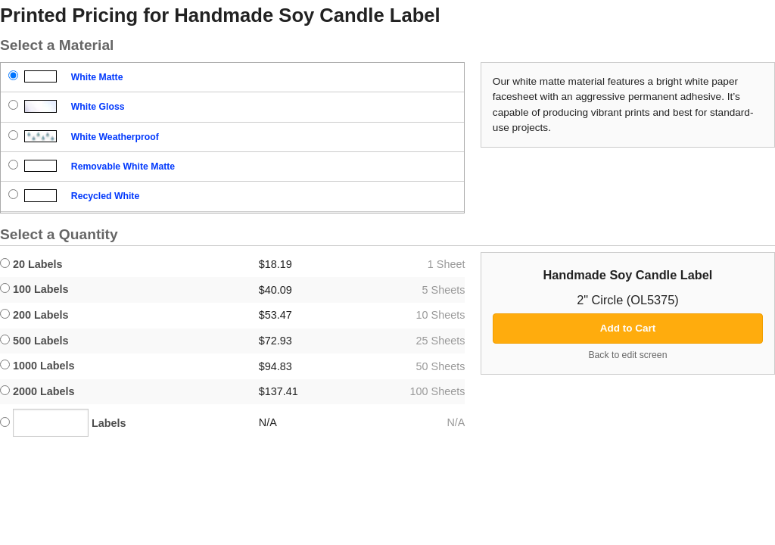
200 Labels (34, 315)
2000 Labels (37, 391)
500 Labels (34, 341)
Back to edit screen (627, 355)
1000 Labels (37, 366)
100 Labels (34, 289)
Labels (63, 423)
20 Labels (31, 264)
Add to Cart (628, 328)
